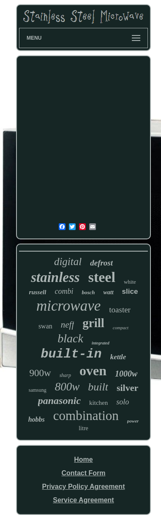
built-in (71, 354)
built (98, 387)
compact (120, 327)
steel (101, 277)
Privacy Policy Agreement (83, 486)
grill (93, 323)
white (130, 282)
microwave (68, 306)
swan (45, 326)
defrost (101, 262)
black (70, 338)
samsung (37, 390)
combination (86, 415)
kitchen (98, 402)
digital (68, 261)
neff (67, 325)
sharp (65, 375)
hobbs (36, 419)
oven (92, 370)
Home (83, 459)
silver (127, 387)
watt (108, 292)
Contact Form (83, 473)
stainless (55, 277)
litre (83, 428)
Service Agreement (83, 500)
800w (67, 386)
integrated (100, 343)
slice (130, 291)
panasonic (59, 400)
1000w (126, 373)
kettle (118, 357)
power (133, 420)
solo (122, 402)
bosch (88, 292)
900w (40, 373)
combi (64, 291)
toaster (120, 309)
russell (37, 292)
